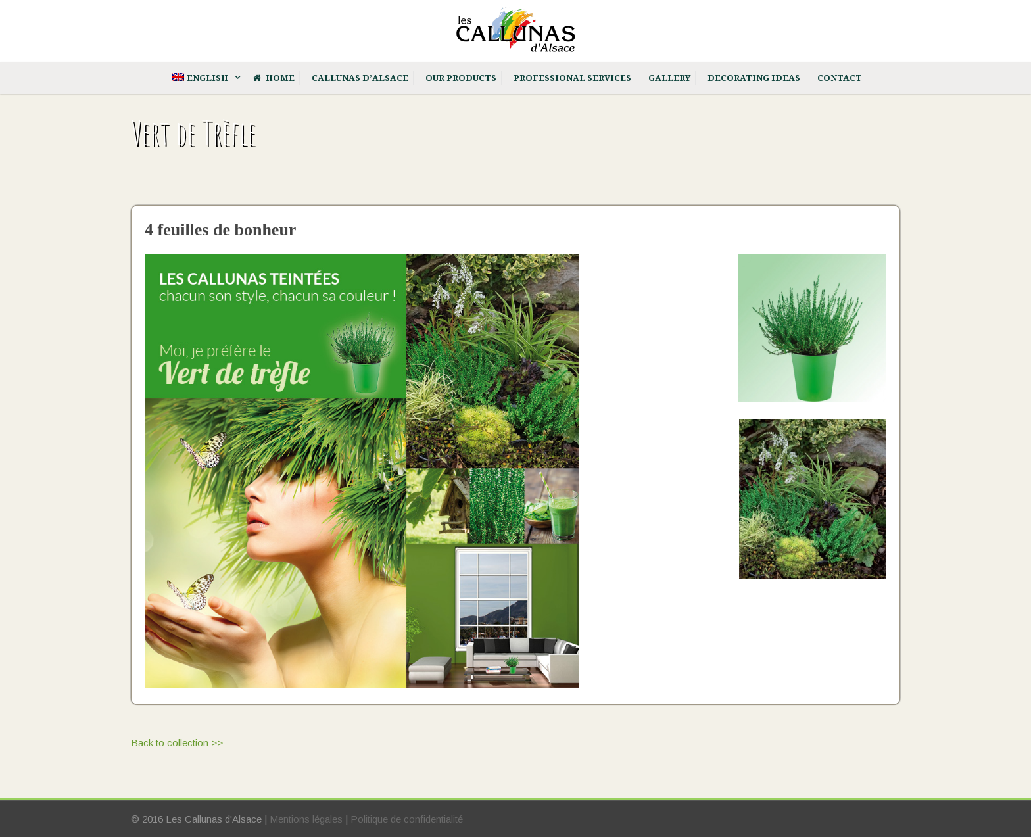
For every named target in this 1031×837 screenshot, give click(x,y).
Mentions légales (306, 819)
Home (274, 78)
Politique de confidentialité (406, 819)
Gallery (669, 78)
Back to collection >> (177, 742)
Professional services (572, 78)
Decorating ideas (753, 78)
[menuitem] (202, 78)
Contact (839, 78)
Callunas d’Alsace (360, 78)
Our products (460, 78)
